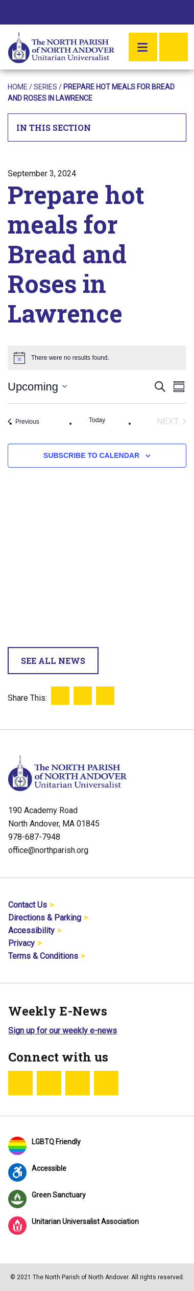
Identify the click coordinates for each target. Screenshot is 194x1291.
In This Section (97, 127)
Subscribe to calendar (91, 455)
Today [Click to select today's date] (97, 420)
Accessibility (31, 930)
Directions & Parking (44, 918)
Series (45, 87)
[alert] (97, 357)
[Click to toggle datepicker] (37, 386)
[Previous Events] (23, 421)
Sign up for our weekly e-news (62, 1030)
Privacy (21, 943)
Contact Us (27, 905)
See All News (53, 660)
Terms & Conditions (43, 956)
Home (18, 87)
